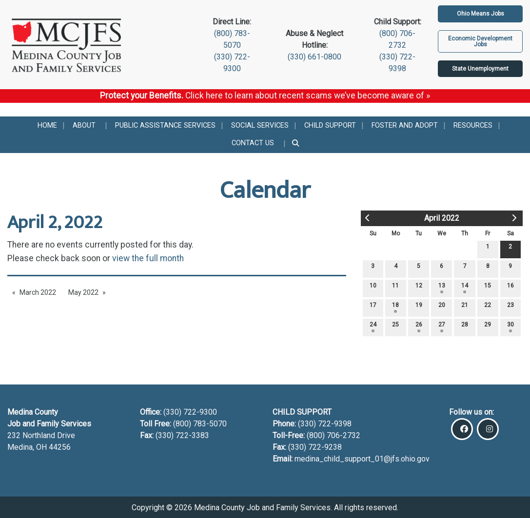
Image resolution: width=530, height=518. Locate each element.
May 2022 (83, 292)
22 (487, 307)
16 (510, 287)
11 (395, 287)
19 (418, 307)
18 (395, 307)
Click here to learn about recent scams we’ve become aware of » (307, 95)
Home (47, 125)
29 (487, 326)
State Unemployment (480, 68)
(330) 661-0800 (314, 56)
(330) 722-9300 (189, 412)
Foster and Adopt (405, 125)
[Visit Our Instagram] (487, 429)
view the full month (148, 258)
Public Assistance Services (165, 125)
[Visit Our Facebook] (461, 429)
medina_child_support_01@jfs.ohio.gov (362, 458)
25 (395, 326)
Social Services (260, 125)
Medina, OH (28, 447)
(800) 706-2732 (333, 435)
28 (464, 326)
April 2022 (441, 218)
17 (373, 307)
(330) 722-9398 (325, 423)
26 (418, 326)
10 (373, 287)
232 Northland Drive (41, 435)
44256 (60, 447)
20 (441, 307)
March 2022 (38, 292)
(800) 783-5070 (201, 423)
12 (418, 287)
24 (373, 326)
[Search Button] (296, 143)
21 (464, 307)
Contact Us (253, 143)
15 (487, 287)
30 (510, 326)
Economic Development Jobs (480, 41)
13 (441, 287)
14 (464, 287)
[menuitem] (47, 125)
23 (510, 307)
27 (441, 326)
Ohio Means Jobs (480, 13)
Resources (472, 125)
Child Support (330, 125)
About (84, 125)
